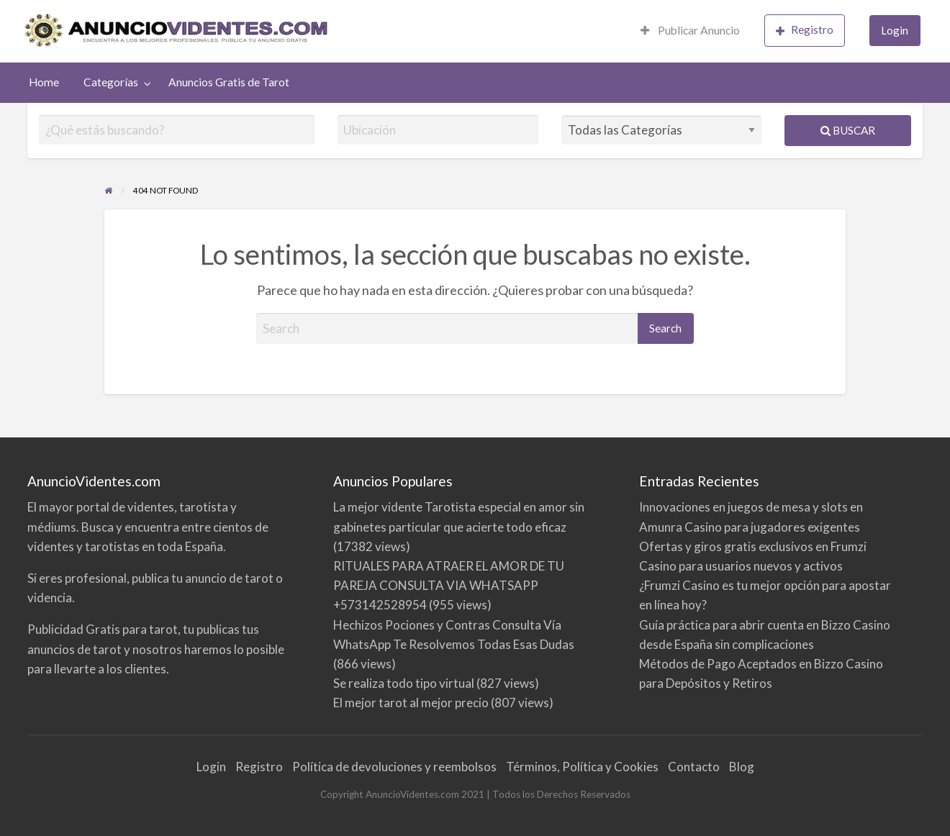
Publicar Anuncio (690, 30)
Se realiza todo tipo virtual (403, 683)
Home (44, 82)
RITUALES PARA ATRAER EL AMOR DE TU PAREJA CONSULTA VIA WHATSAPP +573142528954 (448, 585)
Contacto (694, 766)
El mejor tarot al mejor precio (411, 702)
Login (894, 30)
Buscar (847, 130)
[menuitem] (690, 31)
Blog (741, 766)
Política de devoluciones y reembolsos (394, 766)
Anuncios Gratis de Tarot (228, 82)
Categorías (110, 82)
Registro (804, 30)
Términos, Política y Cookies (582, 766)
